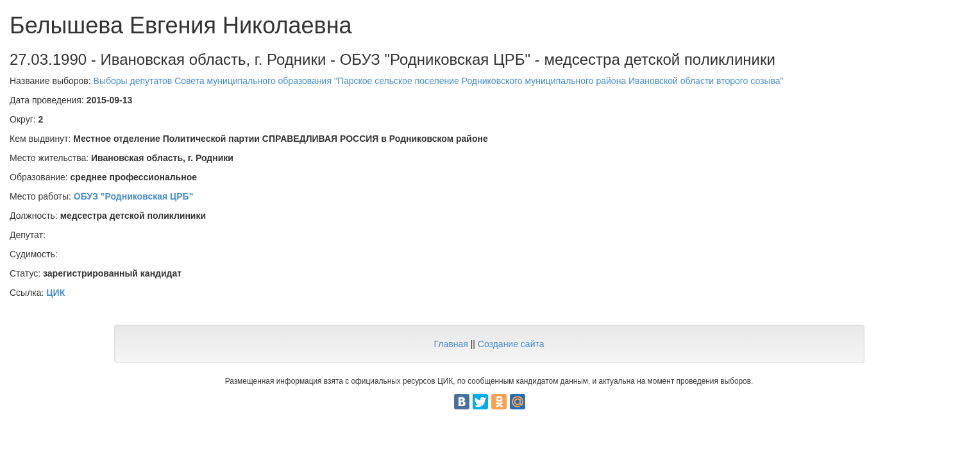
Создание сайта (511, 344)
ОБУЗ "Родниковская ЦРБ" (133, 196)
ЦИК (55, 292)
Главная (451, 344)
